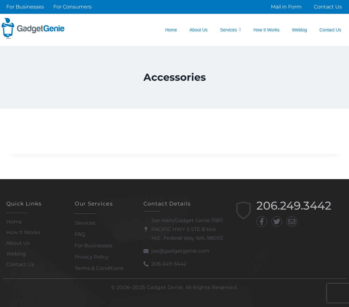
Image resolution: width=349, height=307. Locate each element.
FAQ (80, 234)
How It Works (23, 232)
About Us (18, 243)
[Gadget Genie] (33, 28)
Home (14, 222)
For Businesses (93, 246)
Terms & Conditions (99, 268)
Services (85, 223)
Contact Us (20, 264)
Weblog (16, 254)
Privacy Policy (92, 257)
